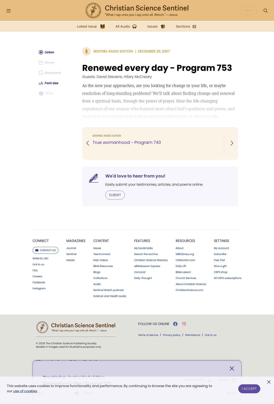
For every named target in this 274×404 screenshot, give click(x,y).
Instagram (39, 288)
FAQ (35, 270)
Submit (115, 194)
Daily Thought (143, 277)
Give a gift (220, 265)
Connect (41, 240)
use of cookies (25, 391)
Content (101, 240)
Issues (97, 247)
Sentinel (71, 253)
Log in (248, 11)
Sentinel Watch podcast (108, 289)
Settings (221, 240)
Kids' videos (100, 259)
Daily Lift (181, 265)
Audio (97, 283)
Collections (100, 277)
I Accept (249, 387)
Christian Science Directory (151, 259)
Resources (185, 240)
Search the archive (146, 253)
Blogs (96, 271)
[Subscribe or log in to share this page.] (48, 62)
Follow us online (153, 323)
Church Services (186, 277)
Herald (70, 259)
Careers (37, 276)
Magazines (75, 240)
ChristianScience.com (189, 289)
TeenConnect (101, 253)
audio (109, 295)
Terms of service (148, 334)
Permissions (192, 334)
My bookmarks (143, 247)
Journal (71, 247)
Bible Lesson (183, 271)
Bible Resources (103, 265)
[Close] (232, 369)
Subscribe (220, 253)
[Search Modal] (265, 11)
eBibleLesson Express (147, 265)
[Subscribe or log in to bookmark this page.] (51, 73)
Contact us (45, 250)
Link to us (38, 264)
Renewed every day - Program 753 (157, 68)
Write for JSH (40, 258)
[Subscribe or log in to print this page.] (46, 93)
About (179, 247)
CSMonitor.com (185, 259)
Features (142, 240)
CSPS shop (220, 271)
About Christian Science (191, 283)
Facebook (39, 282)
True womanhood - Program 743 (127, 143)
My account (221, 247)
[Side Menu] (8, 11)
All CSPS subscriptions (227, 277)
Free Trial (219, 259)
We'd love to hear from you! (135, 176)
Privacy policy (171, 334)
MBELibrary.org (185, 253)
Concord (139, 271)
